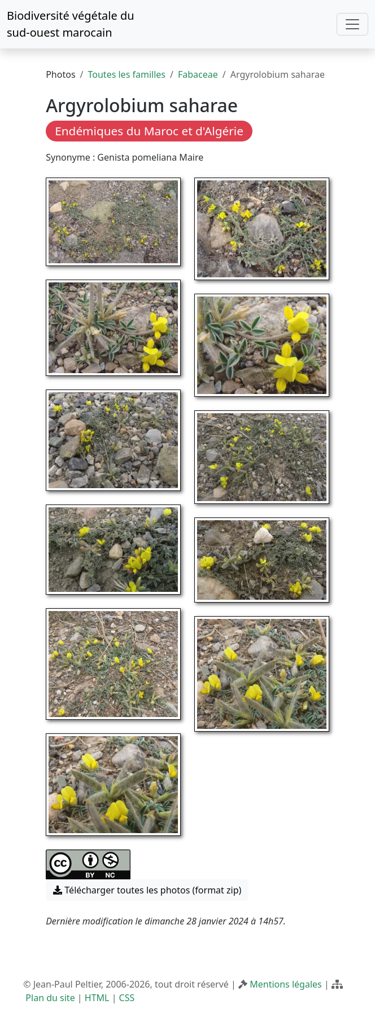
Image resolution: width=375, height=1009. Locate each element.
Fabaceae (198, 74)
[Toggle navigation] (352, 24)
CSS (127, 998)
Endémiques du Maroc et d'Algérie (149, 131)
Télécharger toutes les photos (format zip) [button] (147, 890)
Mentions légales (286, 984)
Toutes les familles (126, 74)
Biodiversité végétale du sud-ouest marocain (70, 24)
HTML (97, 998)
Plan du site (50, 998)
